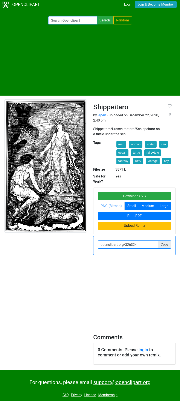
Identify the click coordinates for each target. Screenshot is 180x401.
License (90, 395)
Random (122, 20)
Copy (164, 244)
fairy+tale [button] (152, 152)
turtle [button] (136, 152)
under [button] (151, 144)
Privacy (76, 395)
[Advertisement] (90, 60)
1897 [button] (138, 161)
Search (104, 20)
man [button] (121, 144)
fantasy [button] (123, 161)
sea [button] (163, 144)
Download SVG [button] (134, 196)
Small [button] (131, 206)
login (143, 349)
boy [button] (166, 161)
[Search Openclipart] (72, 20)
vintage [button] (152, 161)
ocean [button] (122, 152)
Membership (107, 395)
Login (128, 4)
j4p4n (102, 115)
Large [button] (164, 206)
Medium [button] (148, 206)
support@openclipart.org (121, 382)
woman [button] (135, 144)
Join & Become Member (155, 4)
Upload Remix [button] (134, 226)
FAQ (66, 395)
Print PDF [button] (134, 216)
